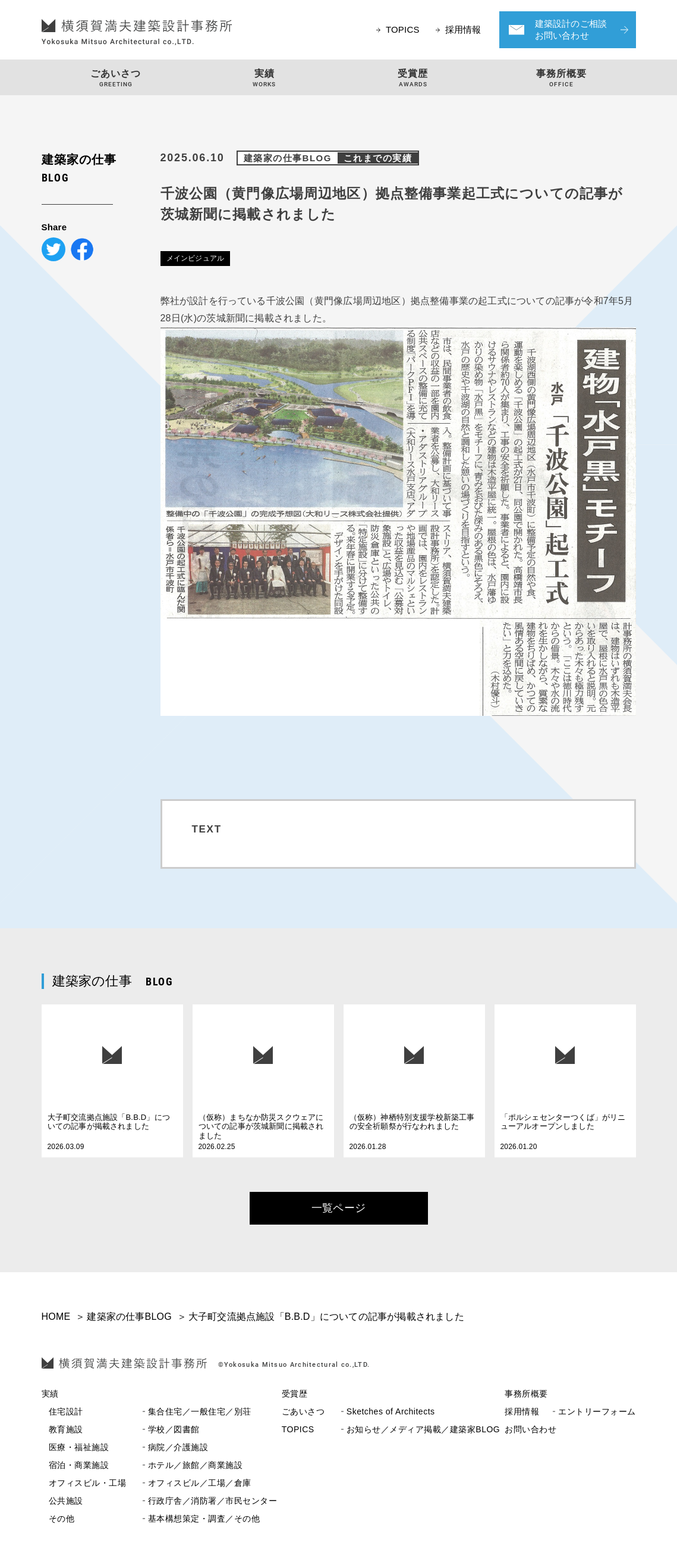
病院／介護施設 (129, 1447)
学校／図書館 (124, 1429)
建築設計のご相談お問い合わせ (571, 29)
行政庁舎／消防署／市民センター (163, 1501)
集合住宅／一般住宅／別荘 (150, 1411)
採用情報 (463, 29)
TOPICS (403, 29)
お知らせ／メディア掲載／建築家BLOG (391, 1429)
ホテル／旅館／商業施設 (146, 1465)
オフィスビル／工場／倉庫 (150, 1483)
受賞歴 (295, 1393)
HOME (56, 1316)
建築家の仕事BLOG (331, 158)
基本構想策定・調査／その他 (154, 1518)
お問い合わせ (530, 1429)
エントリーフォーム (570, 1411)
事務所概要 (526, 1393)
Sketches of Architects (358, 1411)
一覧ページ (338, 1208)
